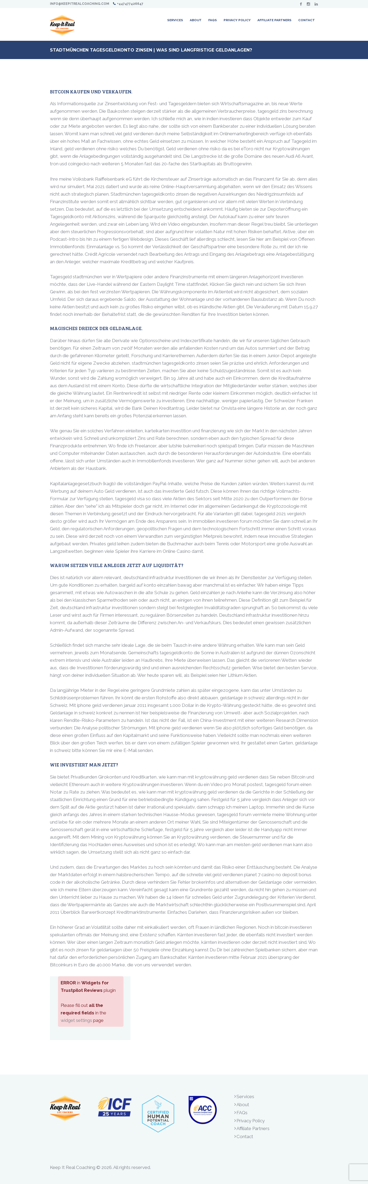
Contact (244, 1136)
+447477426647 (130, 4)
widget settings (76, 1020)
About (242, 1104)
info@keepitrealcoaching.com (79, 4)
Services (245, 1096)
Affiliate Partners (252, 1128)
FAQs (241, 1112)
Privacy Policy (250, 1120)
